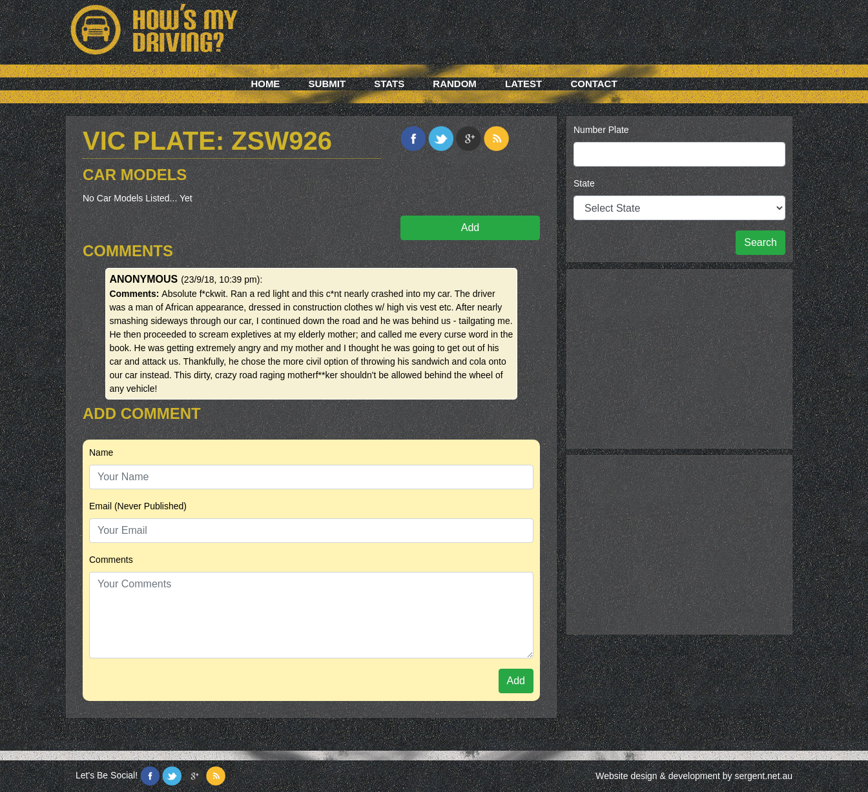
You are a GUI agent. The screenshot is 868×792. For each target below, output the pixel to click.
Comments (111, 559)
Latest (523, 83)
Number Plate (601, 130)
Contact (593, 83)
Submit (327, 83)
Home (265, 83)
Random (455, 83)
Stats (389, 83)
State (584, 183)
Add (470, 227)
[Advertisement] (679, 357)
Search (760, 242)
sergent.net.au (763, 776)
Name (101, 452)
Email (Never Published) (138, 506)
